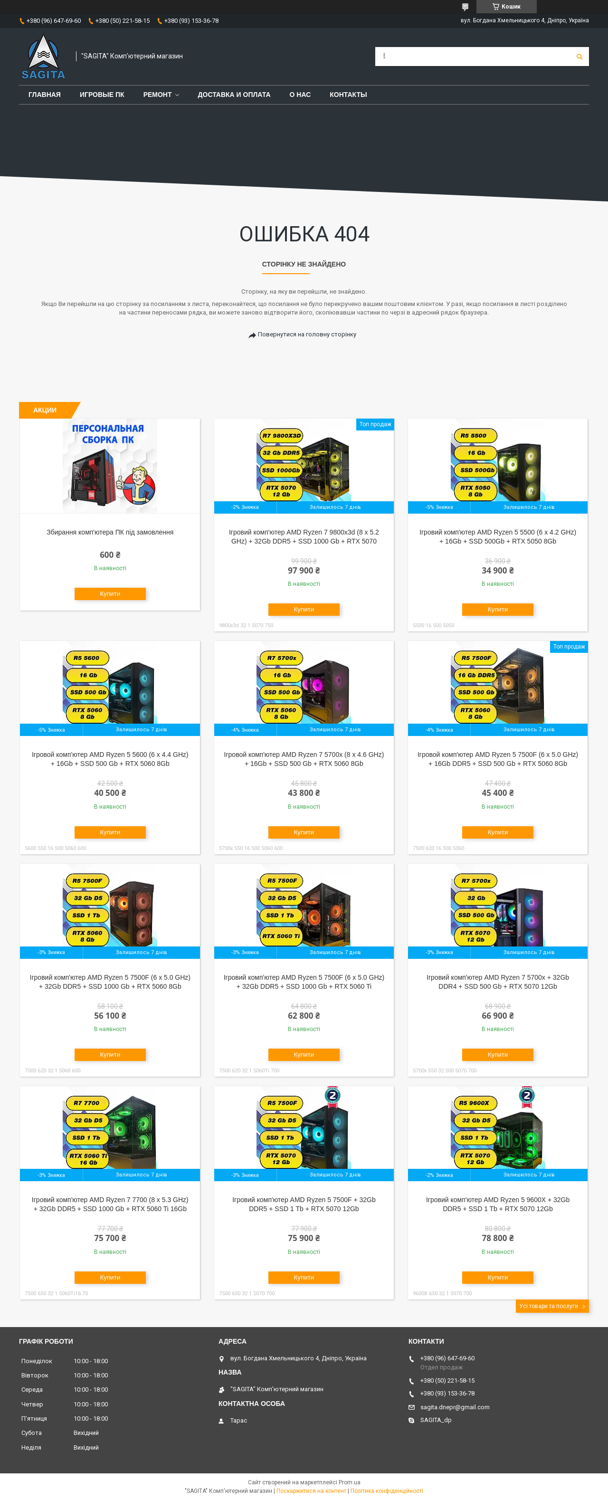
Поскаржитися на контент (311, 1491)
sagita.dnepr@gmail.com (455, 1407)
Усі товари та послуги (548, 1306)
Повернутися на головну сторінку (307, 334)
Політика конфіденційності (387, 1491)
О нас (300, 94)
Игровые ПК (102, 94)
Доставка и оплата (234, 94)
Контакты (348, 94)
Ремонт (157, 94)
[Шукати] (579, 56)
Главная (44, 94)
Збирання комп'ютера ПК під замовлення (110, 532)
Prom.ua (350, 1482)
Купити (110, 593)
